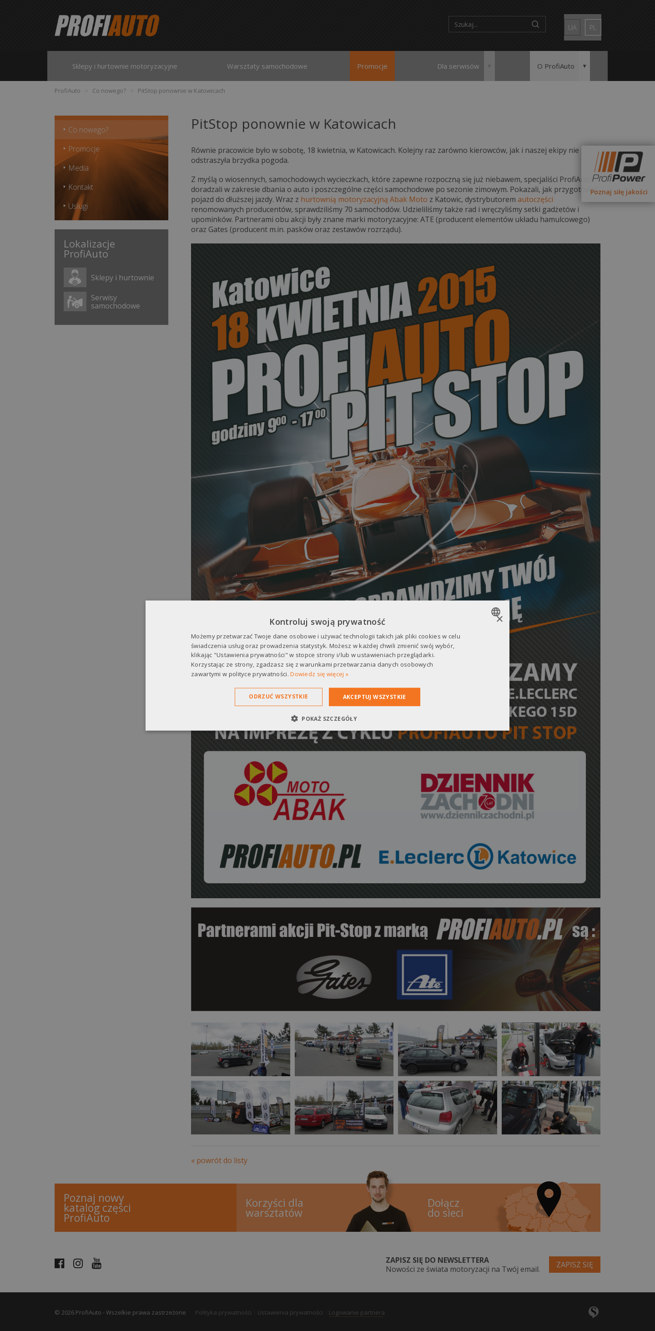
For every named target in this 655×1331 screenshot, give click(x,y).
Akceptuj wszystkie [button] (374, 696)
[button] (327, 718)
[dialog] (327, 665)
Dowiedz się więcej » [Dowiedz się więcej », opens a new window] (319, 674)
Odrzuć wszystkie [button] (278, 696)
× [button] (499, 619)
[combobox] (497, 611)
